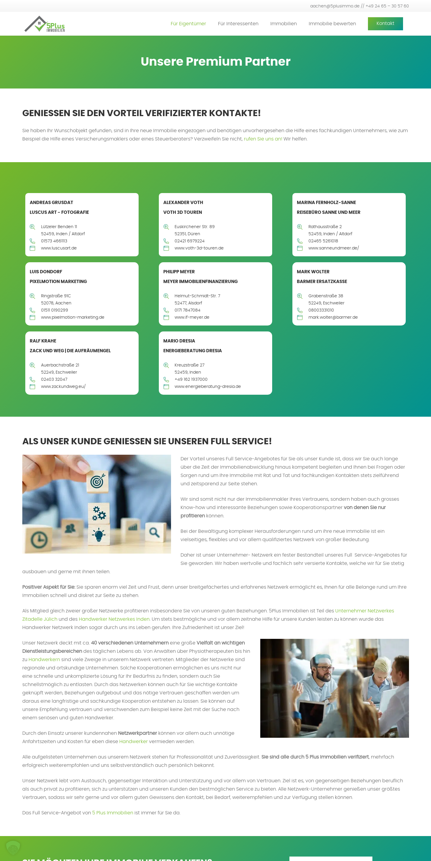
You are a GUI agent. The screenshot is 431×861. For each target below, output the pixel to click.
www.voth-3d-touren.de (199, 248)
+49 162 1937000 (191, 379)
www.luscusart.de (59, 248)
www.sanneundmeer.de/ (333, 248)
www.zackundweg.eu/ (63, 387)
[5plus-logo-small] (44, 24)
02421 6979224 (190, 241)
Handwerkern (44, 659)
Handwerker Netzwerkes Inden (114, 619)
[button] (13, 848)
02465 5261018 (323, 241)
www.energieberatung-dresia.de (208, 387)
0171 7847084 (187, 310)
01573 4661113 (54, 241)
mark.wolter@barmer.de (333, 317)
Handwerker (133, 741)
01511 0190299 (54, 310)
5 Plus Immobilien (112, 813)
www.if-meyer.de (192, 317)
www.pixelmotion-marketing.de (72, 317)
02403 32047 (54, 379)
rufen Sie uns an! (263, 139)
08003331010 (321, 310)
